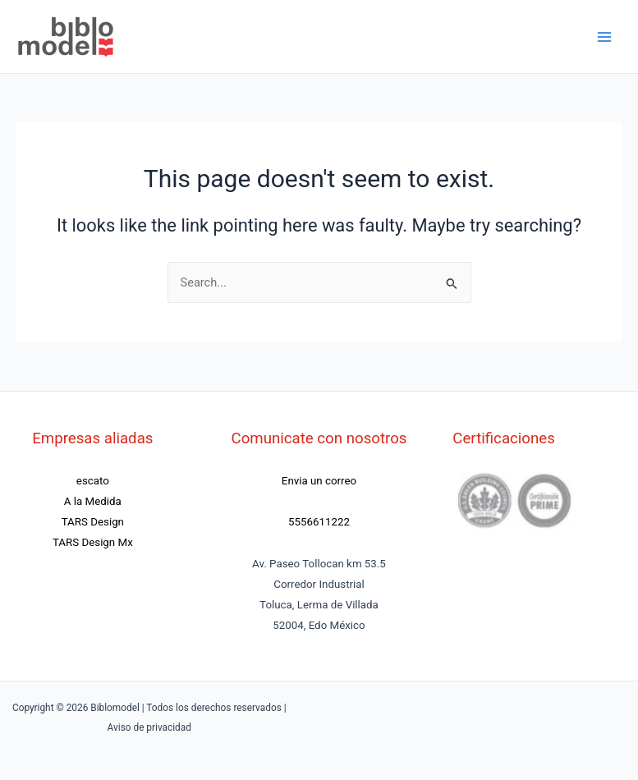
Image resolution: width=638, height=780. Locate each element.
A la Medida (93, 501)
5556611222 (319, 522)
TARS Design (93, 522)
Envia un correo (319, 481)
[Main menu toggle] (604, 37)
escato (92, 481)
